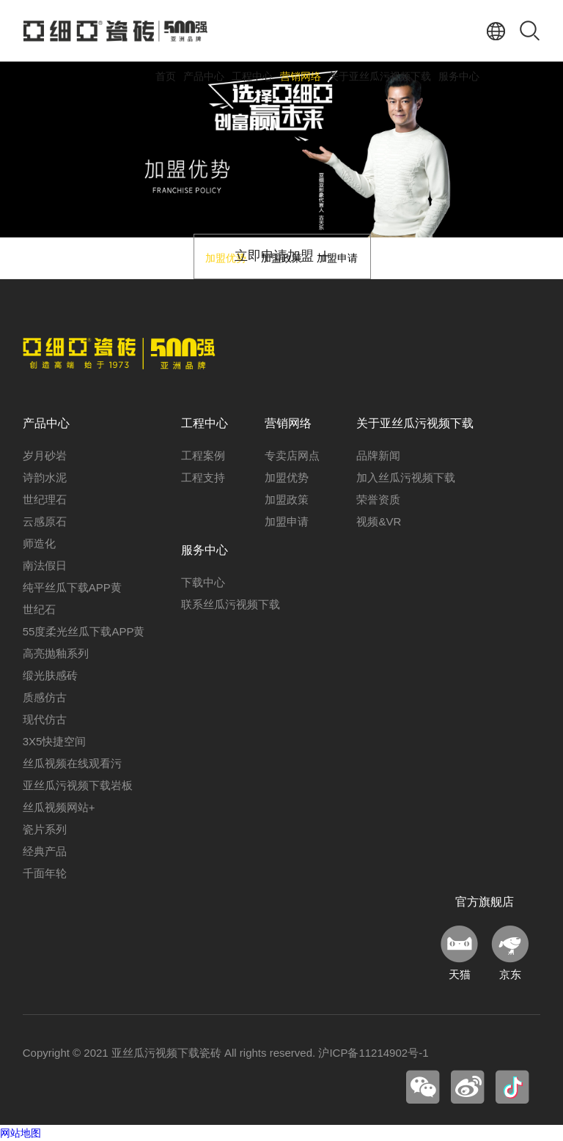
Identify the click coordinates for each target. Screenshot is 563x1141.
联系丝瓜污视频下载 (230, 604)
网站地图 (20, 1133)
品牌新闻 (378, 455)
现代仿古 (45, 719)
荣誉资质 (378, 499)
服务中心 (458, 76)
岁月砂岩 (45, 455)
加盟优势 (287, 477)
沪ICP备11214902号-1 (373, 1052)
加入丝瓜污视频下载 (405, 477)
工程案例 (203, 455)
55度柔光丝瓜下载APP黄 (84, 631)
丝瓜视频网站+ (59, 807)
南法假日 (45, 565)
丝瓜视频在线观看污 (72, 763)
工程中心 (252, 76)
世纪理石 (45, 499)
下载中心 (203, 582)
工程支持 (203, 477)
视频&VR (378, 521)
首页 (165, 76)
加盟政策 (287, 499)
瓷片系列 (45, 829)
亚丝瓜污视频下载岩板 (78, 785)
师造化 (39, 543)
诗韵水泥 (45, 477)
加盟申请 (287, 521)
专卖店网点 (292, 455)
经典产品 (45, 851)
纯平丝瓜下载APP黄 (72, 587)
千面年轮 (45, 873)
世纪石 (39, 609)
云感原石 (45, 521)
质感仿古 (45, 697)
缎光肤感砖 (50, 675)
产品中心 (203, 76)
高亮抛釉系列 (56, 653)
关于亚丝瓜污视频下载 (379, 76)
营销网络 (300, 76)
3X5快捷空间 (55, 741)
